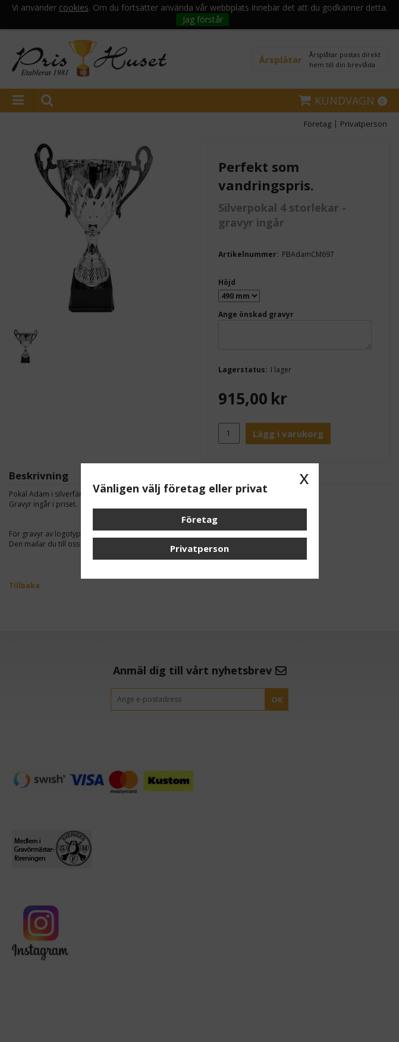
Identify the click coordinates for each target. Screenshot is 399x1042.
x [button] (304, 477)
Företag (199, 519)
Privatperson (199, 548)
